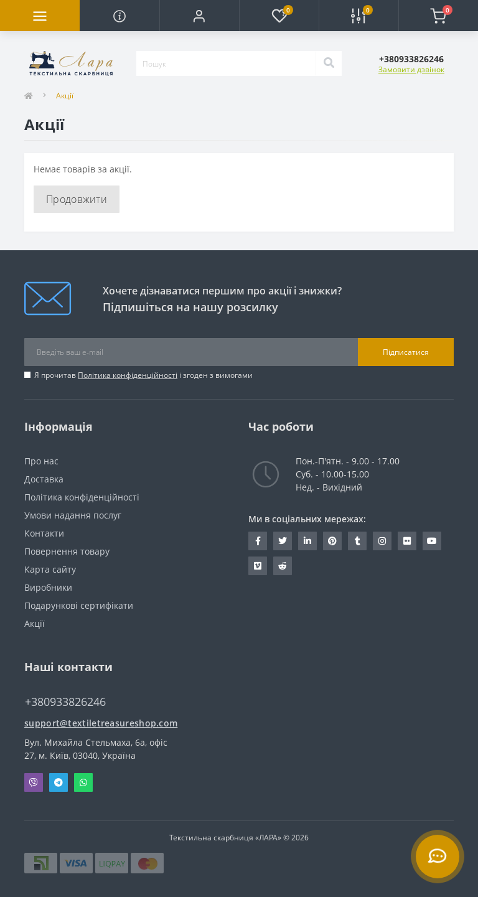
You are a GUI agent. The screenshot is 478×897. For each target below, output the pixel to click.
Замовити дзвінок (411, 69)
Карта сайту (50, 569)
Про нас (41, 461)
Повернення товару (67, 551)
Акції (34, 623)
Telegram (58, 782)
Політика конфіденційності (127, 375)
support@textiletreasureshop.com (100, 723)
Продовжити (76, 199)
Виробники (48, 587)
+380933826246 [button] (65, 702)
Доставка (43, 479)
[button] (199, 15)
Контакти (44, 533)
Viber (33, 782)
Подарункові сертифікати (78, 605)
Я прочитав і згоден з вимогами (143, 375)
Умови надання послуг (72, 515)
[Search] (329, 63)
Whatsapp (83, 782)
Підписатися (406, 352)
